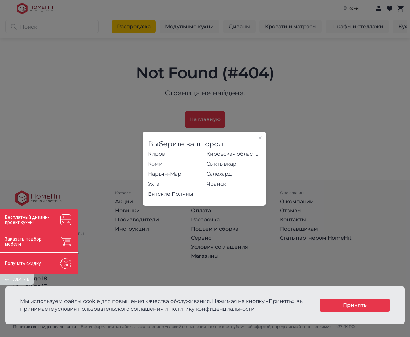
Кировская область (232, 154)
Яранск (216, 184)
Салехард (219, 174)
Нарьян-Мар (164, 174)
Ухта (153, 184)
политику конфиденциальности (212, 309)
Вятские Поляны (170, 194)
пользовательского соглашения (120, 309)
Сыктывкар (221, 164)
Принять (355, 305)
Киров (156, 154)
